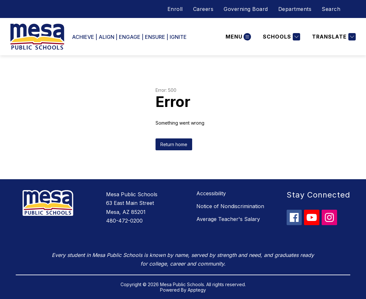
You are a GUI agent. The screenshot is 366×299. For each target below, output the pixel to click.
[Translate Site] (333, 37)
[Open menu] (237, 37)
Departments (295, 9)
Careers (203, 9)
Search (331, 9)
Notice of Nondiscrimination (230, 206)
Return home (173, 144)
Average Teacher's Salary (228, 219)
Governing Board (246, 9)
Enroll (175, 9)
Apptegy (197, 290)
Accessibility (211, 193)
